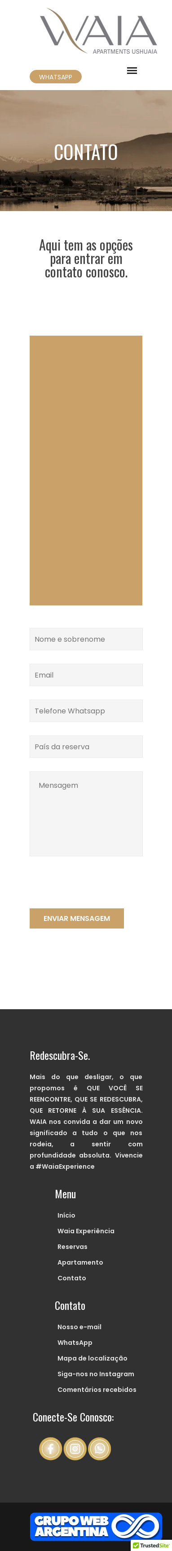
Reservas (72, 1246)
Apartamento (80, 1262)
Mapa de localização (92, 1358)
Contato (71, 1278)
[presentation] (98, 890)
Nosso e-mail (79, 1326)
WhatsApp (75, 1342)
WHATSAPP (55, 77)
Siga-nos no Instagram (95, 1374)
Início (66, 1215)
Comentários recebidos (97, 1389)
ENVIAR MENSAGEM (77, 918)
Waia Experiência (86, 1231)
